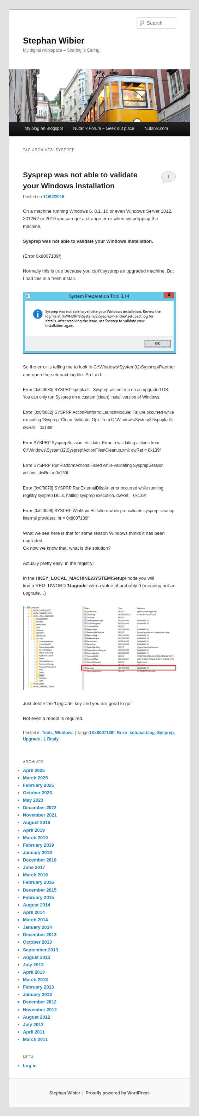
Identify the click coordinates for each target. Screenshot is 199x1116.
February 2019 (38, 845)
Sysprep (165, 732)
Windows (64, 732)
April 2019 (34, 830)
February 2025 (38, 785)
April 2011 (34, 1032)
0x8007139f (103, 732)
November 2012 (40, 1009)
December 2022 (39, 807)
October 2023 (37, 792)
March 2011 (35, 1039)
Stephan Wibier (53, 40)
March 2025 (35, 777)
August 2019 (36, 822)
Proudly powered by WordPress (118, 1093)
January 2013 (37, 994)
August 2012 (36, 1017)
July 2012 (33, 1024)
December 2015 (39, 890)
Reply (51, 739)
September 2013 (40, 949)
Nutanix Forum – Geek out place (103, 128)
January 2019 (37, 852)
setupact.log (142, 732)
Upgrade (31, 739)
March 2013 (35, 979)
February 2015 (38, 897)
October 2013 (37, 942)
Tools (47, 732)
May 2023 (33, 800)
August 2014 (36, 905)
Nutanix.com (156, 128)
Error (122, 732)
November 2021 (40, 815)
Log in (30, 1065)
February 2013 (38, 987)
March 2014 (35, 919)
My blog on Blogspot (44, 128)
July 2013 (33, 964)
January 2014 (37, 927)
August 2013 (36, 957)
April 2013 (34, 972)
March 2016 (35, 874)
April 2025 (34, 770)
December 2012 (39, 1002)
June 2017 (34, 867)
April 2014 (34, 912)
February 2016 (38, 882)
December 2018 (39, 860)
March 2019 (35, 837)
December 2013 (39, 934)
